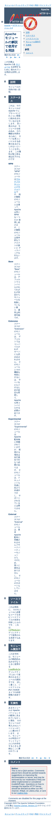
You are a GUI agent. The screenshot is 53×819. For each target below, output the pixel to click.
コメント (29, 53)
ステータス (30, 35)
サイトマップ (45, 5)
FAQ (31, 5)
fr (7, 57)
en (18, 55)
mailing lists (22, 793)
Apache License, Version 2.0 (25, 806)
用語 (36, 5)
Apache (7, 25)
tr (19, 57)
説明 (28, 32)
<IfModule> (14, 630)
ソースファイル (32, 39)
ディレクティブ (21, 5)
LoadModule (14, 669)
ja (11, 57)
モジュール (9, 5)
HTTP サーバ (18, 25)
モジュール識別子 (33, 42)
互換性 (28, 45)
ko (15, 57)
